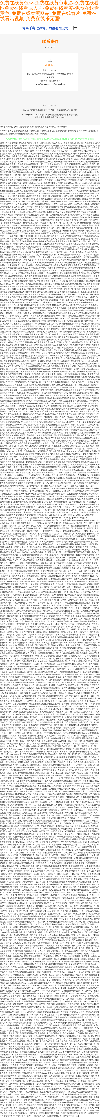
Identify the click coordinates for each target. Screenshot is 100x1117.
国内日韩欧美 (67, 632)
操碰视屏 (90, 196)
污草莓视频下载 (80, 794)
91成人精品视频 (83, 161)
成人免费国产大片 (54, 329)
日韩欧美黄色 (49, 757)
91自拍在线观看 (37, 167)
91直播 (24, 260)
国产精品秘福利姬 (37, 911)
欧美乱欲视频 (39, 284)
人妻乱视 (71, 204)
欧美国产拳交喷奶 (59, 233)
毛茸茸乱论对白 (30, 951)
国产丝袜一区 (48, 204)
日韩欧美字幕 (6, 879)
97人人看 (16, 451)
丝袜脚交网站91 (50, 969)
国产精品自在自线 (44, 1028)
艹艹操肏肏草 (61, 1020)
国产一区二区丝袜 (14, 714)
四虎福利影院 (41, 632)
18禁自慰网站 (11, 608)
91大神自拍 (88, 151)
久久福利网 (16, 988)
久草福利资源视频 (91, 908)
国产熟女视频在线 (44, 300)
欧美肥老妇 (46, 385)
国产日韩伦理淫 (60, 467)
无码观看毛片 (73, 640)
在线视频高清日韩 (47, 860)
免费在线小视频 (20, 228)
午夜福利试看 (18, 1020)
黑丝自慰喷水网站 (62, 839)
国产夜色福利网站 (56, 927)
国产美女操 (14, 1084)
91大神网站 (6, 1020)
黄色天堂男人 (40, 209)
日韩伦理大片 (45, 977)
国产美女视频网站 (45, 318)
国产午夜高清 (40, 347)
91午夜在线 (22, 443)
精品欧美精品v (51, 414)
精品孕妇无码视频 (55, 297)
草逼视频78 (20, 278)
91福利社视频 (52, 294)
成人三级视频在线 (43, 350)
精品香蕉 (28, 244)
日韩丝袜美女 (68, 953)
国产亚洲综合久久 (66, 921)
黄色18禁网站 (73, 310)
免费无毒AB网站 (31, 528)
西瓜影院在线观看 (86, 201)
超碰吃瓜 (48, 284)
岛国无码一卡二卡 (70, 1089)
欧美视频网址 (38, 945)
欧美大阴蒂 (37, 876)
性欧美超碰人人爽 (81, 1030)
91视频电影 (35, 185)
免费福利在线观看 (56, 549)
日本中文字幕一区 (46, 446)
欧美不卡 (12, 1022)
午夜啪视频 (55, 438)
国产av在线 (63, 589)
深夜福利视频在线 (31, 749)
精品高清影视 (9, 781)
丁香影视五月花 (16, 355)
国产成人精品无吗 (16, 722)
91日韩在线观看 (90, 438)
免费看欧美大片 (80, 762)
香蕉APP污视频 (92, 294)
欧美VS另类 (92, 813)
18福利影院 (18, 215)
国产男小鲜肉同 (45, 207)
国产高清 (16, 600)
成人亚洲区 (84, 265)
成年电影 (35, 802)
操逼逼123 (58, 959)
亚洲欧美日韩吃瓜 (7, 823)
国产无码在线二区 (86, 666)
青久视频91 (15, 807)
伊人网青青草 (39, 260)
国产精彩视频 (80, 196)
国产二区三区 (42, 143)
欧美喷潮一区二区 (50, 443)
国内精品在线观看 (14, 959)
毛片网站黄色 (30, 467)
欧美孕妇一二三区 (67, 608)
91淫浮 (54, 831)
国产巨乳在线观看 (23, 201)
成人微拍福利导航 (23, 464)
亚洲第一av (34, 690)
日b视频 (71, 278)
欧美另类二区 (34, 563)
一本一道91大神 (37, 1014)
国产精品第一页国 (64, 308)
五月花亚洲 (82, 842)
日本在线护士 (9, 273)
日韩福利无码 (48, 417)
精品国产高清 (25, 765)
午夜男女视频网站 (41, 1022)
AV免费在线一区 (30, 645)
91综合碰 (89, 382)
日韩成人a (30, 456)
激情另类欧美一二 (68, 369)
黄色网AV (18, 528)
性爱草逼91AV (18, 334)
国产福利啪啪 (44, 238)
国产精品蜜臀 (25, 799)
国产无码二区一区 (66, 754)
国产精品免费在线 (87, 520)
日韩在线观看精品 (53, 321)
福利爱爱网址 (29, 326)
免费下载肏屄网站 (49, 770)
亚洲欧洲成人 (21, 193)
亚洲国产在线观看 (88, 959)
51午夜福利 (35, 573)
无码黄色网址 (93, 847)
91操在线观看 (32, 395)
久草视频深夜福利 (70, 374)
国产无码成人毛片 (39, 1070)
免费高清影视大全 (75, 650)
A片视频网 (49, 313)
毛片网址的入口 (19, 557)
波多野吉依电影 (80, 217)
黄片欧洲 (4, 815)
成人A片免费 (79, 876)
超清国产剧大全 (92, 225)
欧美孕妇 (43, 935)
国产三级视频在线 (27, 451)
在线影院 (23, 584)
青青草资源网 (54, 937)
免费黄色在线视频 (81, 419)
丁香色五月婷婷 (92, 900)
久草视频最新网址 (9, 254)
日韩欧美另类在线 (47, 1110)
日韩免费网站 (27, 733)
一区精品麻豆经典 (23, 212)
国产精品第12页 (93, 347)
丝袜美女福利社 (21, 1017)
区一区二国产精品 (47, 531)
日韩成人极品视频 (64, 401)
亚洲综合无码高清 (27, 560)
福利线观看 (14, 656)
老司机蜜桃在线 (30, 215)
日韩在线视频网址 (83, 961)
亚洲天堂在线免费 (27, 688)
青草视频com (41, 1073)
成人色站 (74, 618)
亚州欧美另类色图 (8, 1036)
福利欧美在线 (41, 401)
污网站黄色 (31, 868)
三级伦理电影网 (84, 677)
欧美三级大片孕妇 (20, 690)
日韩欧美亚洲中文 (58, 645)
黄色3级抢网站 (12, 151)
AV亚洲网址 (19, 270)
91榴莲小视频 (87, 220)
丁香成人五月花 (82, 252)
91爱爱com (54, 281)
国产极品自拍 (42, 422)
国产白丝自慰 (27, 890)
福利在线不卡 (55, 900)
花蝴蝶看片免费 (33, 159)
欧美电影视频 (34, 1086)
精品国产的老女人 (65, 669)
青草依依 (86, 781)
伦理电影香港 (21, 313)
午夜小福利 (17, 820)
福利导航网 (67, 613)
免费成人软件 (7, 310)
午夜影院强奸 (88, 587)
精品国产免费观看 (77, 286)
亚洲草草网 (34, 783)
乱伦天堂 (45, 430)
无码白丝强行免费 (9, 401)
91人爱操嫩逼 (42, 579)
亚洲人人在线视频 (28, 1012)
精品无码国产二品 (69, 422)
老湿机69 (95, 983)
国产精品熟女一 (8, 201)
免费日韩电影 (23, 199)
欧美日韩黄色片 (33, 390)
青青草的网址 (34, 725)
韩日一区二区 (85, 180)
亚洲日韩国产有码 (57, 539)
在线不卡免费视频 (74, 587)
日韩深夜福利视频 (44, 999)
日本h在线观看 (80, 858)
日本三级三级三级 (74, 1092)
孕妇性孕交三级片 (41, 539)
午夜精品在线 (14, 1100)
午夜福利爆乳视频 (58, 738)
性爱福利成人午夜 (11, 757)
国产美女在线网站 (76, 642)
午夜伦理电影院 (13, 882)
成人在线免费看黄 (7, 361)
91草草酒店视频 (72, 180)
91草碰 (67, 244)
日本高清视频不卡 (66, 765)
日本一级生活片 (62, 871)
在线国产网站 (48, 847)
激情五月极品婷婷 (30, 153)
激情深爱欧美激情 (86, 316)
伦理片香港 (63, 432)
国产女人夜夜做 (60, 361)
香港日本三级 (84, 972)
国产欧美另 (35, 924)
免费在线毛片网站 (32, 1020)
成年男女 (19, 664)
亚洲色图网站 (9, 448)
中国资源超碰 (70, 730)
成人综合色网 (27, 1044)
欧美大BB (35, 238)
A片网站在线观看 (32, 815)
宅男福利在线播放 (72, 377)
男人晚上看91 (20, 906)
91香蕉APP (31, 143)
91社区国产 (22, 145)
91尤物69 (72, 289)
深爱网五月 (22, 1060)
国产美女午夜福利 (32, 571)
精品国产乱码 (75, 1052)
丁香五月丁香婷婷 (70, 430)
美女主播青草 (68, 236)
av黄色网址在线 (81, 523)
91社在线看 (22, 390)
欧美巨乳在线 (64, 799)
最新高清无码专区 (73, 1084)
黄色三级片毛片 (51, 265)
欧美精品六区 (85, 1089)
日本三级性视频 (31, 1004)
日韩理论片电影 (70, 815)
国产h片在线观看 (52, 1094)
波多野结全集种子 (41, 890)
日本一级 (40, 371)
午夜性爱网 (41, 921)
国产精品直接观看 (53, 704)
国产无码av (84, 342)
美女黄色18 (51, 347)
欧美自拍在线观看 (28, 1028)
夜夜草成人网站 (66, 751)
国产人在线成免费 (35, 175)
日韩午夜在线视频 (49, 1102)
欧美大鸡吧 (7, 411)
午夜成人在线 (49, 1081)
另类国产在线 (38, 316)
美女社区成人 (19, 371)
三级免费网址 (87, 712)
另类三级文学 (63, 919)
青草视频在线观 (44, 696)
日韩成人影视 (34, 199)
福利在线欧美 (58, 717)
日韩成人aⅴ (31, 597)
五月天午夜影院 (60, 1017)
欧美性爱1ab (86, 629)
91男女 (35, 207)
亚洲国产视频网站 (87, 536)
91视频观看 (85, 983)
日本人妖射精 (21, 300)
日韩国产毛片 (85, 1046)
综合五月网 (22, 730)
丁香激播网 (46, 605)
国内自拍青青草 (10, 980)
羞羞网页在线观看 (14, 921)
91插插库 (90, 159)
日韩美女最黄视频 (12, 993)
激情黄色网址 (79, 805)
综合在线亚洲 (25, 1052)
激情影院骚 (18, 874)
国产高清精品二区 (70, 156)
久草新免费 (83, 727)
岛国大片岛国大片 (70, 727)
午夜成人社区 (34, 767)
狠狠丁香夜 (78, 621)
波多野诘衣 (12, 1060)
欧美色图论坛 (75, 220)
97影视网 (63, 555)
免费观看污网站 (65, 371)
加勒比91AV (13, 459)
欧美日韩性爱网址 (51, 648)
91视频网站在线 (93, 188)
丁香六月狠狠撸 (33, 605)
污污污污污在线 (56, 783)
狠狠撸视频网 (76, 1086)
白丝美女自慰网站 (84, 456)
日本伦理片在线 (43, 366)
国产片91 (21, 265)
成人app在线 (19, 207)
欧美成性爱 (82, 887)
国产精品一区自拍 (43, 358)
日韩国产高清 (83, 680)
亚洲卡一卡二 (94, 358)
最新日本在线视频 (17, 456)
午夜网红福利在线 (68, 842)
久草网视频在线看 (45, 268)
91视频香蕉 (50, 1014)
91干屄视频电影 (54, 863)
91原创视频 (94, 419)
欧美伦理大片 (66, 911)
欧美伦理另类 (63, 462)
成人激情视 (14, 640)
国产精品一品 (29, 921)
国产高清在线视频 (79, 653)
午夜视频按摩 (25, 757)
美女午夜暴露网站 (54, 980)
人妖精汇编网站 (82, 823)
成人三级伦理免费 (57, 153)
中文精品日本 (33, 541)
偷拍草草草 (62, 379)
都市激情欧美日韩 (80, 704)
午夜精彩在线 (61, 903)
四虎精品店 (22, 719)
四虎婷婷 (79, 709)
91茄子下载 (89, 531)
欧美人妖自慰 (63, 1102)
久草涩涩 (56, 284)
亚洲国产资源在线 (87, 640)
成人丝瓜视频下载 (48, 183)
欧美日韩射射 (11, 999)
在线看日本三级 (72, 536)
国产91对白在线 (70, 666)
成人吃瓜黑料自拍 (14, 898)
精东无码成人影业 (56, 709)
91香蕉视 (19, 164)
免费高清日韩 (57, 1062)
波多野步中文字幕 (85, 374)
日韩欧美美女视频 (85, 353)
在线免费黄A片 (10, 177)
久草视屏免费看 (27, 656)
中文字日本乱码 (92, 844)
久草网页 (77, 321)
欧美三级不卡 (20, 1054)
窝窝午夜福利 (25, 616)
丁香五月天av (22, 430)
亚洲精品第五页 (29, 305)
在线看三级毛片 (93, 985)
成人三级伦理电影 (71, 1100)
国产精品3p (80, 382)
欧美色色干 (66, 704)
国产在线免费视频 (87, 674)
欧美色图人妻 (75, 167)
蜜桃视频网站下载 (71, 983)
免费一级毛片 (76, 802)
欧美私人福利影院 (59, 690)
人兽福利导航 (71, 409)
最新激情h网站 (79, 371)
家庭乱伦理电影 (81, 199)
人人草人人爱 (14, 696)
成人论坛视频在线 (7, 1025)
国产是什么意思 (13, 661)
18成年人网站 (9, 241)
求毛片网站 (88, 1086)
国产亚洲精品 (46, 536)
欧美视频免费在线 (36, 704)
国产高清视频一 (28, 579)
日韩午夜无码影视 (72, 927)
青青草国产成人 (39, 191)
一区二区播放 (74, 712)
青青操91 (38, 456)
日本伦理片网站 (15, 629)
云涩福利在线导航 (91, 257)
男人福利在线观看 (80, 749)
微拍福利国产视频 (65, 175)
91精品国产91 (78, 257)
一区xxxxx (43, 164)
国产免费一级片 (72, 145)
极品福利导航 (73, 432)
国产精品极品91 (50, 669)
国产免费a (83, 1062)
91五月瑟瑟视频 (7, 1097)
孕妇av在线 (61, 860)
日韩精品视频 (25, 1065)
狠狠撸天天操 (58, 696)
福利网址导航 (24, 762)
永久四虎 (36, 858)
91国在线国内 (35, 642)
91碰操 (70, 1030)
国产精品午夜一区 (84, 177)
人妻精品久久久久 (65, 762)
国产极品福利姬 (58, 807)
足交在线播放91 (84, 148)
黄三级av (4, 977)
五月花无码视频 (60, 331)
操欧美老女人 (69, 313)
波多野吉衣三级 (20, 324)
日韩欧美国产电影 (27, 746)
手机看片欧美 (20, 727)
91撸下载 (7, 706)
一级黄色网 (45, 257)
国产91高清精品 (84, 164)
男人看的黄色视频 (16, 972)
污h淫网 (8, 669)
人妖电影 (52, 661)
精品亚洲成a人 (45, 403)
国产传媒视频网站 (51, 371)
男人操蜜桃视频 (83, 238)
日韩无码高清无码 (44, 597)
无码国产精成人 (19, 547)
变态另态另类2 (47, 390)
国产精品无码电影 (78, 159)
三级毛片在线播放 (78, 871)
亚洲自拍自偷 (53, 1073)
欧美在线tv (56, 385)
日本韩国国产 (83, 722)
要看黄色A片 (87, 919)
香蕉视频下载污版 (82, 379)
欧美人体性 (17, 773)
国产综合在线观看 (57, 145)
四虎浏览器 (89, 1028)
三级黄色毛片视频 (79, 661)
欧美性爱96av (13, 746)
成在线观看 (73, 1046)
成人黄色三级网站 (58, 890)
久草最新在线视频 (12, 1012)
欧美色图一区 (23, 1014)
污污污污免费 (43, 355)
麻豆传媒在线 (93, 533)
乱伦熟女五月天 (8, 164)
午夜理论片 (62, 443)
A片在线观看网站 (80, 913)
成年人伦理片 (28, 424)
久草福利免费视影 (40, 470)
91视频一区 (14, 563)
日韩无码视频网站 (35, 345)
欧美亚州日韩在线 (80, 757)
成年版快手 (37, 417)
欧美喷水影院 (53, 220)
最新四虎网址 (53, 600)
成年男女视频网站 (27, 759)
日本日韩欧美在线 (7, 427)
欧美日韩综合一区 (72, 1081)
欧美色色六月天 (54, 169)
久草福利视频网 (35, 180)
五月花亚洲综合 (61, 270)
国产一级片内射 (51, 167)
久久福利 (37, 339)
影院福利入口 (37, 525)
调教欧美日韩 (30, 775)
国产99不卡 (16, 329)
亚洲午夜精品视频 (63, 347)
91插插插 (35, 369)
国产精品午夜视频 (55, 797)
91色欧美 (25, 573)
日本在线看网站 (78, 799)
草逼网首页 (68, 188)
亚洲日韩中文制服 (7, 770)
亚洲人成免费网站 (76, 151)
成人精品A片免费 (23, 549)
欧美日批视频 (11, 916)
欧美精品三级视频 (39, 549)
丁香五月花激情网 (80, 334)
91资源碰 (27, 629)
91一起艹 (58, 778)
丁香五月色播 (72, 741)
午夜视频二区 (20, 672)
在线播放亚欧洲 (37, 555)
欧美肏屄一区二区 (34, 379)
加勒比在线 (58, 1049)
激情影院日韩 (23, 401)
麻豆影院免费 (55, 427)
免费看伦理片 (23, 980)
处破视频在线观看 (83, 624)
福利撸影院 (32, 236)
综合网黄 (61, 337)
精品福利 (44, 387)
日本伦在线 (35, 592)
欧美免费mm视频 (90, 1092)
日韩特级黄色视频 (16, 1041)
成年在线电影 (59, 563)
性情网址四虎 (47, 1049)
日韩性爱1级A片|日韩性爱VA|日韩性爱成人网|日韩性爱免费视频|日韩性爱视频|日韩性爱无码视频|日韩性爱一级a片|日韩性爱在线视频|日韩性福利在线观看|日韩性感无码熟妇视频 (50, 483)
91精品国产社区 (16, 377)
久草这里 (70, 595)
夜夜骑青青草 (63, 167)
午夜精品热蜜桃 (32, 895)
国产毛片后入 (91, 1102)
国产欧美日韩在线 (17, 294)
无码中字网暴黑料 (92, 751)
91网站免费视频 (71, 1062)
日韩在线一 (60, 584)
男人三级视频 (49, 871)
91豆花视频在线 (48, 956)
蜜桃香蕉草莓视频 (65, 985)
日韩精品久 (83, 815)
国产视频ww (21, 860)
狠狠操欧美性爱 (29, 297)
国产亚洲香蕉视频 (11, 759)
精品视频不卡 (87, 717)
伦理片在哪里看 (37, 762)
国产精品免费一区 (91, 571)
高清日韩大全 (28, 1009)
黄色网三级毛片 (33, 427)
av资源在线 (72, 525)
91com (83, 361)
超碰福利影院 (89, 953)
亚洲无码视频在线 (86, 310)
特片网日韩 (59, 834)
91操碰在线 (58, 156)
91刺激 (80, 834)
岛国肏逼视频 (13, 839)
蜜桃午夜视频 (47, 725)
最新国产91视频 (20, 767)
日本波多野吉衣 (39, 321)
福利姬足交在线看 (34, 331)
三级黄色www (42, 1100)
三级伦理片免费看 (20, 704)
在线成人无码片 (39, 794)
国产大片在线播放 (73, 868)
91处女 (31, 260)
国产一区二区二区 (24, 161)
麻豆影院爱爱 (48, 292)
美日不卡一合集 (87, 696)
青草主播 (62, 969)
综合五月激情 (34, 730)
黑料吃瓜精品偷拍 (38, 1089)
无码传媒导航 (17, 347)
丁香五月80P (50, 735)
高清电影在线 (91, 964)
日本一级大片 (5, 143)
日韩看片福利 (38, 967)
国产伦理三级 (82, 706)
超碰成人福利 (13, 616)
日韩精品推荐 (30, 358)
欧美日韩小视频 (6, 422)
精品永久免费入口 (12, 552)
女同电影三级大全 (45, 634)
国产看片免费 (87, 916)
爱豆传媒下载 (91, 430)
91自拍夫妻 (42, 600)
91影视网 (65, 169)
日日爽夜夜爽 (93, 1001)
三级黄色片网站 (51, 337)
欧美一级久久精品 (72, 1070)
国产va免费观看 (64, 254)
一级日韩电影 (40, 882)
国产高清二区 (22, 565)
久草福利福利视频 (20, 658)
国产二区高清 (78, 387)
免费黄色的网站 (87, 539)
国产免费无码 (94, 794)
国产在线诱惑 (78, 401)
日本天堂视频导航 (86, 185)
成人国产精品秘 (26, 618)
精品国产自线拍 (74, 693)
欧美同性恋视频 (42, 887)
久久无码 (96, 435)
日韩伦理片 (17, 385)
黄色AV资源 (16, 1062)
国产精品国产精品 (20, 1057)
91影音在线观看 (28, 1100)
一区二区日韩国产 (56, 1070)
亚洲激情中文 (69, 533)
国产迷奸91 (64, 618)
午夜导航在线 (34, 302)
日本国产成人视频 (91, 424)
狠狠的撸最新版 (83, 730)
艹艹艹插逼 (4, 297)
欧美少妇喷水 (52, 818)
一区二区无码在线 (75, 906)
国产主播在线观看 (34, 648)
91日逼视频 (17, 382)
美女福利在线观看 (41, 432)
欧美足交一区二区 (22, 185)
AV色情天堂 (58, 983)
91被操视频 (41, 943)
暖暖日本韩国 (91, 820)
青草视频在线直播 (81, 879)
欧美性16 (93, 265)
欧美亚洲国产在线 (27, 866)
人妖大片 (39, 820)
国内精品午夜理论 (86, 584)
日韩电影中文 (18, 879)
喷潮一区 (23, 331)
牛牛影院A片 (22, 345)
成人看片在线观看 (91, 834)
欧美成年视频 (75, 1007)
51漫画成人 (32, 281)
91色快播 (24, 236)
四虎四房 (57, 417)
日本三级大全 (27, 339)
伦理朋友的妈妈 (55, 326)
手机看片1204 (13, 236)
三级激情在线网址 (64, 664)
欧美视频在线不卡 (52, 916)
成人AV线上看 (85, 618)
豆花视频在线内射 (34, 1081)
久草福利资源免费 (59, 1060)
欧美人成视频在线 (48, 573)
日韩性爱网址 (75, 326)
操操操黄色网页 (49, 828)
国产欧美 (16, 252)
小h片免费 (91, 217)
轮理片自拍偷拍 (71, 353)
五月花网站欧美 (60, 672)
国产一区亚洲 (44, 528)
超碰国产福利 (33, 531)
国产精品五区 (61, 571)
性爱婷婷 (28, 292)
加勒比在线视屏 (67, 385)
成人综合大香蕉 (74, 645)
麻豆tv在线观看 (47, 244)
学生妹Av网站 (62, 151)
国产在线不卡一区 (68, 810)
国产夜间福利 (59, 536)
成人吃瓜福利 (11, 225)
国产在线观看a (44, 650)
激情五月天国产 (44, 236)
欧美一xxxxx (63, 191)
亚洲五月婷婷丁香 (16, 1049)
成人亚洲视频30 (84, 807)
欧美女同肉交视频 (35, 719)
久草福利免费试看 (29, 411)
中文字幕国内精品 (27, 751)
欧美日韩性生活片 (64, 363)
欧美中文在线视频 (86, 555)
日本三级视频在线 (31, 1092)
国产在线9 (21, 225)
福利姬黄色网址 (57, 252)
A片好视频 (17, 595)
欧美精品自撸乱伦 (72, 836)
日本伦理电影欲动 (92, 866)
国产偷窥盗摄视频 (40, 161)
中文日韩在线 (23, 852)
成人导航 (61, 828)
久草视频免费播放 (84, 882)
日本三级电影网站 (24, 844)
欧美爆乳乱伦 (46, 924)
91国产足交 (26, 1070)
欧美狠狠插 (8, 321)
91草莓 (37, 435)
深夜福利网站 (61, 1004)
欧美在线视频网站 (41, 1068)
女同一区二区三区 (44, 1007)
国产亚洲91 (79, 688)
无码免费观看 (81, 993)
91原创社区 (10, 313)
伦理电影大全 (83, 895)
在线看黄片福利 (29, 988)
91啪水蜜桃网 (66, 438)
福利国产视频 (93, 1036)
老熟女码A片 (55, 929)
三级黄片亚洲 (21, 520)
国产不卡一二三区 (25, 937)
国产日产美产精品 (36, 310)
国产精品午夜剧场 (53, 932)
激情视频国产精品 (80, 193)
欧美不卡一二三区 (11, 969)
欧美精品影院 (50, 967)
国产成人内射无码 (15, 153)
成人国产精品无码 (12, 818)
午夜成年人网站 (12, 435)
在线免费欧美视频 (88, 167)
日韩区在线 (35, 985)
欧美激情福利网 (31, 454)
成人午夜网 (30, 209)
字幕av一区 (81, 810)
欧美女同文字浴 (88, 1084)
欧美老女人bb (32, 230)
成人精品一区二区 (44, 215)
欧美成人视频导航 (49, 985)
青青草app (69, 813)
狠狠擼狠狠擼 (53, 459)
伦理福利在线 (29, 898)
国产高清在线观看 (45, 959)
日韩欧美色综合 (6, 371)
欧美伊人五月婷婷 (32, 1046)
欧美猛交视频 (73, 201)
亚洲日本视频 (38, 262)
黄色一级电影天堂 (18, 648)
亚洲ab (62, 241)
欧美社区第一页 (90, 395)
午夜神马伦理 (59, 440)
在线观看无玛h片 (36, 1078)
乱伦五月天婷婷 (53, 382)
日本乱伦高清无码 (9, 446)
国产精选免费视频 (67, 398)
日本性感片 (53, 693)
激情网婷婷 (91, 422)
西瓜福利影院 (49, 653)
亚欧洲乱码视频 (89, 672)
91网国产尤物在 (18, 467)
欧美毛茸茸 (93, 664)
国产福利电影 (75, 273)
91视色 (3, 260)
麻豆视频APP (12, 682)
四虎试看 (28, 207)
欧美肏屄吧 (57, 977)
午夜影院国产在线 (18, 395)
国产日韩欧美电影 (9, 209)
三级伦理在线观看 (70, 977)
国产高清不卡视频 (81, 236)
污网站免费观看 (22, 911)
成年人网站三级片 (23, 892)
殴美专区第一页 (46, 834)
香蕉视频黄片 (77, 531)
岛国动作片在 (7, 324)
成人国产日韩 (7, 1108)
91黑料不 (32, 422)
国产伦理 (9, 528)
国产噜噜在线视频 (66, 1078)
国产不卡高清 (90, 286)
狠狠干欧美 (91, 292)
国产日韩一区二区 (61, 223)
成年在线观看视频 (16, 834)
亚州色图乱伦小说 (49, 254)
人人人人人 (90, 565)
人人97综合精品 (82, 313)
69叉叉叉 (6, 456)
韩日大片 (77, 911)
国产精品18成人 (7, 850)
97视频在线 (24, 1089)
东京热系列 (82, 759)
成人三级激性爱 (62, 1110)
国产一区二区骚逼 (16, 940)
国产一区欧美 (73, 714)
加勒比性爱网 (84, 169)
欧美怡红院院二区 (28, 188)
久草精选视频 (62, 1054)
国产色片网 (44, 879)
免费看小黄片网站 (43, 560)
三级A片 (85, 406)
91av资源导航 (27, 539)
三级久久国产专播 (48, 858)
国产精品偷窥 (41, 698)
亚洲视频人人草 (40, 523)
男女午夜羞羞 (19, 666)
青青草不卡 (92, 698)
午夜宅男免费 (57, 199)
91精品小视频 (27, 470)
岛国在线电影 (61, 1014)
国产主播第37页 (52, 406)
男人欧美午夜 (41, 855)
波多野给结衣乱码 (20, 587)
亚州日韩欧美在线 (60, 656)
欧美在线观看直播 (76, 866)
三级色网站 (17, 706)
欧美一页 (91, 464)
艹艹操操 (86, 215)
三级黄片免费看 (64, 1105)
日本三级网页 (20, 544)
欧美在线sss (79, 648)
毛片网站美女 (70, 440)
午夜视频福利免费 (78, 454)
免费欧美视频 (29, 334)
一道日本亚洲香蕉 (70, 164)
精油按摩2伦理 (26, 791)
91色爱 (25, 385)
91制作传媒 (16, 289)
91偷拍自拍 (41, 751)
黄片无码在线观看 (57, 1022)
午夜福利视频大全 (20, 642)
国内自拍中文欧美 (84, 682)
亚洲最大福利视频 (86, 1076)
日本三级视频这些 (20, 603)
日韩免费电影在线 (72, 797)
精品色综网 (68, 794)
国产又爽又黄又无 (52, 260)
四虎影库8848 (76, 592)
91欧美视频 (16, 573)
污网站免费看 (65, 212)
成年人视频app (6, 666)
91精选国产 (56, 305)
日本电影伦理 (28, 347)
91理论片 (55, 350)
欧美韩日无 (79, 991)
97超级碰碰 (48, 1097)
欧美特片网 (50, 903)
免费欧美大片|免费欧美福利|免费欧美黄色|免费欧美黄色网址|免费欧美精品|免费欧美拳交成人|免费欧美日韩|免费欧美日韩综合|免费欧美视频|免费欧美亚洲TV (49, 496)
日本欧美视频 (18, 927)
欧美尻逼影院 (13, 621)
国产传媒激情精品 (52, 820)
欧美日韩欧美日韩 (75, 860)
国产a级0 (39, 148)
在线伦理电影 (93, 765)
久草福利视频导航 (21, 991)
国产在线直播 (82, 358)
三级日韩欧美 (91, 339)
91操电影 (76, 403)
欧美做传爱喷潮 (61, 1046)
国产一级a (89, 1041)
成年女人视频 (33, 156)
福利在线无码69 (10, 945)
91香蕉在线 (30, 927)
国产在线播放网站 (24, 262)
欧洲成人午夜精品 (58, 238)
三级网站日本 (29, 863)
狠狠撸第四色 (82, 464)
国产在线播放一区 (56, 1076)
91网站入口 (5, 573)
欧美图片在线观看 (15, 148)
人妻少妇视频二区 (90, 300)
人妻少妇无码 (56, 773)
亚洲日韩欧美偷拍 (82, 754)
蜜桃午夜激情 (82, 289)
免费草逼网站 (28, 820)
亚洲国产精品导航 (13, 172)
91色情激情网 (82, 191)
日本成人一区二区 (12, 525)
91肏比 (77, 411)
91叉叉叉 (33, 533)
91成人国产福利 (26, 680)
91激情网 (18, 754)
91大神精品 (16, 188)
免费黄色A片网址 (50, 175)
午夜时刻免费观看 (76, 690)
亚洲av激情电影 (21, 302)
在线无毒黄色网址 (79, 1108)
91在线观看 (23, 459)
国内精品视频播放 (73, 637)
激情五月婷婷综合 (83, 608)
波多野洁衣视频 (52, 212)
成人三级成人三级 (19, 230)
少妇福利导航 (61, 701)
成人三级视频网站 (85, 929)
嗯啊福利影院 (79, 820)
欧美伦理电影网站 (75, 215)
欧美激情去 (24, 555)
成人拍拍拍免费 (18, 246)
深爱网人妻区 (18, 717)
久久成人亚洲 (71, 366)
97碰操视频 (67, 863)
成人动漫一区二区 (92, 1017)
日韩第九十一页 (84, 549)
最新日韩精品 (28, 220)
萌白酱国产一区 (10, 175)
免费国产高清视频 (26, 435)
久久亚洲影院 (73, 735)
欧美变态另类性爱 (34, 839)
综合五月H (56, 948)
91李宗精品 (58, 390)
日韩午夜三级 (11, 597)
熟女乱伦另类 (80, 813)
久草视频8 (81, 294)
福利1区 (12, 964)
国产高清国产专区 (91, 528)
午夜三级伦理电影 (77, 767)
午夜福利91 (57, 533)
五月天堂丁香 (66, 427)
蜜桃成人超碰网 (14, 470)
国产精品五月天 (16, 297)
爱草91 (8, 1007)
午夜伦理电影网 (80, 249)
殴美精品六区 (42, 868)
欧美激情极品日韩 (76, 964)
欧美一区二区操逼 (78, 557)
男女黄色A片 (70, 834)
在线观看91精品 (87, 462)
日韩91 (21, 626)
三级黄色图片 (7, 403)
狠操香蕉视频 (27, 1001)
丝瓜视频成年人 (46, 587)
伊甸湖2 (51, 685)
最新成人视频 (38, 993)
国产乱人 (29, 284)
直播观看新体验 (82, 778)
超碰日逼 (26, 706)
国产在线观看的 (70, 456)
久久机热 (21, 209)
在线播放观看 (71, 337)
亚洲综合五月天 (10, 937)
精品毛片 (92, 350)
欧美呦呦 (65, 568)
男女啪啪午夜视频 (36, 241)
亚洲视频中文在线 (76, 701)
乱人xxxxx (88, 401)
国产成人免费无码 (33, 278)
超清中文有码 (33, 860)
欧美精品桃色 (91, 648)
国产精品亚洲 (67, 305)
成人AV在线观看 (30, 448)
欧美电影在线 (82, 337)
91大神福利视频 (16, 1092)
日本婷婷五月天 (55, 579)
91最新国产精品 (33, 257)
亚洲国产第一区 (87, 818)
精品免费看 (59, 249)
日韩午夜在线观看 (44, 1012)
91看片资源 (8, 991)
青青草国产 (72, 331)
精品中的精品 (75, 209)
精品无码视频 (65, 908)
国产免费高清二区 (27, 948)
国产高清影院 (70, 722)
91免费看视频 (19, 403)
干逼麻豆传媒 (27, 677)
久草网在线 (8, 215)
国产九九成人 (89, 969)
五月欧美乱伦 (84, 576)
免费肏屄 (41, 786)
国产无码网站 (90, 390)
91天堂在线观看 (68, 898)
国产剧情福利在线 (50, 618)
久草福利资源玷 (44, 807)
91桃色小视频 (65, 459)
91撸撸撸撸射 (31, 919)
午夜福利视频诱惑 (82, 595)
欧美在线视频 (64, 276)
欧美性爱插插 (21, 196)
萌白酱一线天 (41, 382)
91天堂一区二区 (55, 387)
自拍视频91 (91, 212)
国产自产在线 (57, 666)
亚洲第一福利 (24, 608)
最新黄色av (44, 427)
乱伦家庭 (28, 177)
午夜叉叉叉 (80, 786)
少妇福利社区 (61, 1038)
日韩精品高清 (19, 321)
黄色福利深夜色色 (54, 1089)
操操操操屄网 (45, 717)
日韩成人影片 (86, 273)
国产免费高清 (76, 781)
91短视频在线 (57, 456)
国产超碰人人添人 (68, 789)
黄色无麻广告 (11, 929)
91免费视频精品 (41, 451)
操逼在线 (79, 1057)
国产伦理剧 (77, 363)
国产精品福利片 (78, 940)
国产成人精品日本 (9, 369)
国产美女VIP (66, 600)
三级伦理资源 (44, 645)
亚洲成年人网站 (80, 874)
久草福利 (20, 177)
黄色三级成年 (79, 305)
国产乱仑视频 (77, 528)
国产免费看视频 (36, 342)
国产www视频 (90, 387)
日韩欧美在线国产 (13, 217)
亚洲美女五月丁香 (37, 852)
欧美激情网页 (6, 943)
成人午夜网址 (48, 331)
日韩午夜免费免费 (76, 1041)
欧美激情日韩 (82, 329)
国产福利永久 (57, 148)
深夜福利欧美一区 (18, 701)
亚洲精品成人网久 (57, 868)
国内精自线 (10, 156)
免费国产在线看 (90, 345)
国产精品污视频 (12, 948)
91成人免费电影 (48, 815)
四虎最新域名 (7, 868)
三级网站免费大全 (20, 1078)
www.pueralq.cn (44, 114)
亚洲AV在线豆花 (68, 417)
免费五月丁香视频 (9, 337)
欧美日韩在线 (25, 789)
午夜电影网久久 (56, 196)
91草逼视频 (54, 454)
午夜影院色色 (28, 810)
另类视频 (79, 1078)
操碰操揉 (11, 464)
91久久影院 (12, 199)
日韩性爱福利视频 (18, 975)
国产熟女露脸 (13, 1089)
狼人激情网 (53, 432)
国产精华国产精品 (18, 541)
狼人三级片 (41, 467)
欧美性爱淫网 (93, 791)
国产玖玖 (73, 435)
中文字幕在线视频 (21, 592)
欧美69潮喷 (55, 193)
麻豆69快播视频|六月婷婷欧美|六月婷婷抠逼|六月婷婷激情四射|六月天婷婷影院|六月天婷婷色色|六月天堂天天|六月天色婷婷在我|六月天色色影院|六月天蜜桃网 (49, 507)
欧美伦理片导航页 (40, 836)
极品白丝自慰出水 (13, 983)
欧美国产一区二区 (32, 874)
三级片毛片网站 (66, 876)
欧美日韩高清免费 (42, 377)
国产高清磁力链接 (47, 584)
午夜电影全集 (47, 225)
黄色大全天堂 (33, 842)
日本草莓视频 (80, 850)
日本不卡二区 (13, 180)
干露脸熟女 (52, 448)
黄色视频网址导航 (76, 281)
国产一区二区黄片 (11, 331)
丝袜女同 (65, 326)
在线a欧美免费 (42, 688)
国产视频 (43, 459)
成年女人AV (85, 988)
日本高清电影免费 (32, 972)
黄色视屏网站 (80, 284)
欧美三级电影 (15, 417)
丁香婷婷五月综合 (47, 270)
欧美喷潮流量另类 (34, 828)
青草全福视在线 (86, 246)
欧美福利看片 (75, 568)
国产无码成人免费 (11, 560)
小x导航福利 (69, 419)
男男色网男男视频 (63, 975)
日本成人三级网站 (7, 549)
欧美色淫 (25, 172)
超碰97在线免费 (85, 999)
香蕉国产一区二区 (22, 871)
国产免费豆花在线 (83, 898)
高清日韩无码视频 (48, 278)
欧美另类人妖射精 (67, 882)
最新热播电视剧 (37, 850)
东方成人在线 (79, 260)
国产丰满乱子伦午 (76, 770)
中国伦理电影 (75, 916)
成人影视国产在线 (59, 262)
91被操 (74, 677)
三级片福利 (34, 587)
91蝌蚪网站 (62, 735)
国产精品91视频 (82, 398)
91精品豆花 (64, 781)
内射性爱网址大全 (76, 395)
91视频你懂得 (39, 265)
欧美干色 (79, 953)
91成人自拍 (80, 725)
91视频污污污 (19, 398)
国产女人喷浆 (27, 813)
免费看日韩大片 (9, 719)
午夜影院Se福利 (51, 555)
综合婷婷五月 (46, 767)
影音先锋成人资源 (22, 624)
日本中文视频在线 (84, 366)
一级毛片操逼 (56, 887)
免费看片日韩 (65, 454)
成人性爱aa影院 (8, 196)
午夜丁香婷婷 (27, 1115)
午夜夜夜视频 (38, 629)
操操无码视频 (20, 361)
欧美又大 (17, 233)
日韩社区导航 (71, 775)
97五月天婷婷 (30, 294)
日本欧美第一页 (90, 393)
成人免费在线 (63, 286)
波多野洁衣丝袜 (10, 828)
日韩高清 (36, 844)
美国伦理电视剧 (88, 924)
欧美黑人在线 (33, 964)
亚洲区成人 (80, 417)
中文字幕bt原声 (79, 339)
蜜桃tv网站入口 (16, 316)
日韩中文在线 (63, 209)
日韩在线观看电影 (81, 855)
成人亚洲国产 (86, 611)
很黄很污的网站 (33, 576)
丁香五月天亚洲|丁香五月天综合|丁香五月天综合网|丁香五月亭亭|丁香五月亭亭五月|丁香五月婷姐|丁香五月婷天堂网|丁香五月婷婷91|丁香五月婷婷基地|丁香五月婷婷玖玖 (49, 472)
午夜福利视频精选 (43, 746)
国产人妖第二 (76, 254)
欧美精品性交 (46, 199)
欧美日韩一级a (87, 927)
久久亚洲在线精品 (46, 544)
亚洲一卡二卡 (63, 592)
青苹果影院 (88, 1097)
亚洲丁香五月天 (23, 985)
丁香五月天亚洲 (33, 409)
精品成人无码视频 (85, 414)
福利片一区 (39, 1044)
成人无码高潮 (83, 773)
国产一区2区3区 (77, 1102)
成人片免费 (59, 339)
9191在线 (86, 626)
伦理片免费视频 (39, 1033)
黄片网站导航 (64, 1108)
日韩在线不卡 (67, 855)
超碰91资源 (36, 289)
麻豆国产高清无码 (55, 682)
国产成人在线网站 (82, 204)
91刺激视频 (34, 446)
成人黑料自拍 (59, 342)
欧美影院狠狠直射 (20, 669)
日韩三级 (56, 746)
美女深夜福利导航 (16, 815)
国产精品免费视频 (47, 1041)
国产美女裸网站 (79, 1113)
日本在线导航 (91, 799)
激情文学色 (40, 406)
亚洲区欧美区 (68, 605)
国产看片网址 (11, 626)
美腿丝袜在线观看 (67, 382)
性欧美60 (9, 826)
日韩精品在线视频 (11, 884)
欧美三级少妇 (83, 658)
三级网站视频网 (8, 419)
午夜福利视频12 (93, 1065)
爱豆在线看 (37, 292)
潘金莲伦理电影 (35, 565)
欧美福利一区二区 (45, 603)
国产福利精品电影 (91, 1054)
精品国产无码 (43, 940)
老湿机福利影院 (24, 916)
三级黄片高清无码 (11, 584)
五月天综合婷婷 (88, 911)
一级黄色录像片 (89, 656)
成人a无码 (24, 969)
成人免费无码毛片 (43, 1084)
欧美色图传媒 (71, 680)
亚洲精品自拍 (88, 613)
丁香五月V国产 (35, 353)
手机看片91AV (80, 1001)
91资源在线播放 (68, 884)
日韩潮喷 (22, 605)
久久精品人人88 (16, 749)
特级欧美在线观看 (78, 212)
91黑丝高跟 (65, 528)
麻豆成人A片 (40, 621)
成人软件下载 (13, 855)
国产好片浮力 (27, 249)
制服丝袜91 (37, 757)
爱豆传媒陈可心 (75, 672)
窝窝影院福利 (38, 781)
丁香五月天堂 (33, 145)
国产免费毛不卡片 (84, 435)
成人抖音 (75, 448)
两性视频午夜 (68, 786)
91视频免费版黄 (24, 693)
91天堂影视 (9, 424)
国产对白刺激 (85, 977)
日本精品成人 (62, 685)
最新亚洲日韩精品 (51, 276)
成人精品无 (91, 403)
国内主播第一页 (46, 302)
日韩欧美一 (10, 860)
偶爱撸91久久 (71, 658)
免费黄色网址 (26, 417)
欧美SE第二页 (45, 369)
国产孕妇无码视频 (20, 440)
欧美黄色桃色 (72, 844)
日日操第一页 (44, 230)
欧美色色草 (8, 592)
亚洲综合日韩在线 (73, 563)
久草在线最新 (19, 358)
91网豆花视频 (55, 230)
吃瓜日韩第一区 (6, 531)
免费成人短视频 (73, 611)
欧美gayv (72, 191)
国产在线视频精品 (12, 685)
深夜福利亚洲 (59, 409)
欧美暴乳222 (6, 847)
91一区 (83, 403)
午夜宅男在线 (71, 292)
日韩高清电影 (14, 677)
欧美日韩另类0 (41, 223)
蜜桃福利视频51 (29, 826)
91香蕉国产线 (81, 1033)
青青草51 (11, 393)
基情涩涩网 (22, 281)
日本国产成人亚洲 (34, 672)
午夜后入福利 (19, 868)
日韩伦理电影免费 (68, 937)
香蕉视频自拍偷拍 (21, 613)
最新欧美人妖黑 (10, 605)
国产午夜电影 (54, 1025)
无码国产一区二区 (67, 706)
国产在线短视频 (56, 430)
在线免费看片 (30, 371)
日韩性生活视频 (69, 603)
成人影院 (91, 850)
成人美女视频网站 (8, 693)
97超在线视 (28, 414)
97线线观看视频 (92, 1012)
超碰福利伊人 (18, 956)
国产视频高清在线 (17, 244)
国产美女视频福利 (38, 980)
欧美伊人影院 (69, 252)
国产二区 (66, 677)
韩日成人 (36, 387)
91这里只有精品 (55, 677)
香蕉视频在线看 (17, 953)
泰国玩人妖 (62, 573)
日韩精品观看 (21, 257)
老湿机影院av (77, 908)
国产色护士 (73, 685)
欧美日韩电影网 (35, 969)
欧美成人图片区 (64, 661)
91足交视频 (73, 996)
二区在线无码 (87, 645)
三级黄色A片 (48, 839)
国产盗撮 (34, 935)
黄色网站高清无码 (7, 1004)
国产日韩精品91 (79, 188)
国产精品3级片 (22, 156)
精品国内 (4, 1041)
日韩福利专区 (32, 419)
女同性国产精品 (81, 669)
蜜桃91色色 (40, 313)
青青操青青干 (90, 459)
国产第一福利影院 (48, 576)
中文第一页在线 (44, 533)
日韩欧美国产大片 (16, 775)
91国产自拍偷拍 (12, 159)
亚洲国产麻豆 (33, 727)
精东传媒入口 (69, 183)
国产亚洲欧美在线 (37, 613)
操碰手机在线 (92, 940)
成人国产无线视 (50, 363)
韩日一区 (73, 597)
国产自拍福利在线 (15, 932)
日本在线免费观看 (81, 967)
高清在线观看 (49, 557)
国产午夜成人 (17, 220)
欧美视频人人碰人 (52, 993)
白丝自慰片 (10, 611)
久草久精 (35, 1110)
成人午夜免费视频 (40, 177)
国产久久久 (46, 844)
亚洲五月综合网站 (47, 541)
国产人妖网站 (7, 767)
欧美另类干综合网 (75, 1020)
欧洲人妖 (66, 900)
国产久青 (95, 972)
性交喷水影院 (52, 791)
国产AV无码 (58, 225)
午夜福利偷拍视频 (61, 597)
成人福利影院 (45, 1060)
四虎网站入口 (13, 632)
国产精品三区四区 (66, 552)
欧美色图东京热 (32, 712)
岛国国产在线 (42, 411)
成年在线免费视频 (63, 749)
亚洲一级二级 (27, 818)
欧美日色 (28, 626)
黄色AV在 (7, 725)
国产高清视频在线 (63, 541)
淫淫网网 (48, 262)
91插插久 (40, 932)
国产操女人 (20, 284)
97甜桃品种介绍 (24, 369)
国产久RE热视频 (93, 871)
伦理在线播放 (13, 167)
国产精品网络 (5, 438)
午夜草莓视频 (68, 1033)
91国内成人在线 (54, 961)
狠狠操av (29, 953)
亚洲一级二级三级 (78, 634)
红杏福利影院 (76, 1110)
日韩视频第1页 (83, 1068)
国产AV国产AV (86, 153)
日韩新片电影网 (42, 898)
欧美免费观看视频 (69, 1025)
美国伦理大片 (71, 143)
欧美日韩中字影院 (21, 924)
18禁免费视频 (92, 725)
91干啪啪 (81, 459)
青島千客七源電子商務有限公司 (45, 28)
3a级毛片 (75, 839)
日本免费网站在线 (7, 844)
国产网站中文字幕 (72, 696)
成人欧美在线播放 (62, 544)
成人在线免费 (37, 799)
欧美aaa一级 (32, 544)
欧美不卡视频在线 (50, 908)
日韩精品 (38, 1001)
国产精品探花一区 (38, 329)
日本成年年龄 (81, 765)
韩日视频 (65, 300)
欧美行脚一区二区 (47, 975)
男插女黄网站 (59, 999)
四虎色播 (63, 818)
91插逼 (44, 730)
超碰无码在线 (28, 377)
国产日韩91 (24, 180)
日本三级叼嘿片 (32, 879)
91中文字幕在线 (6, 228)
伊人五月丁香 (43, 951)
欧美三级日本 (65, 355)
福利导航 (62, 294)
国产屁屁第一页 (93, 331)
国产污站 (89, 991)
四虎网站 (75, 520)
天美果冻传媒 (81, 297)
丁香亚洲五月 (31, 722)
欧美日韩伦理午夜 (85, 446)
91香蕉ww (21, 738)
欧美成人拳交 (36, 608)
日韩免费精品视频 (61, 446)
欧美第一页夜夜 (69, 161)
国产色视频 (80, 369)
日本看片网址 (16, 698)
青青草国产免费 (23, 1110)
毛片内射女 (55, 369)
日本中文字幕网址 (7, 794)
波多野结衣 (56, 605)
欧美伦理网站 (38, 892)
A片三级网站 (71, 294)
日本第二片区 (73, 443)
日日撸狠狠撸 (40, 913)
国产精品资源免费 (92, 932)
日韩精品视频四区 (16, 919)
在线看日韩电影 (6, 1038)
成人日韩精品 (21, 419)
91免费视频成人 (18, 576)
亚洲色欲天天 (34, 183)
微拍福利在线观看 (19, 143)
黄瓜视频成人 (19, 292)
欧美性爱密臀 (9, 379)
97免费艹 (85, 321)
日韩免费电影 (56, 246)
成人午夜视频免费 (17, 454)
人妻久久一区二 (87, 560)
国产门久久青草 (53, 1113)
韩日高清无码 (62, 964)
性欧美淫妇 (22, 735)
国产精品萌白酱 (57, 403)
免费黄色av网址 (35, 385)
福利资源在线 (13, 191)
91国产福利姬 (27, 589)
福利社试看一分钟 (67, 943)
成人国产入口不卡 (37, 991)
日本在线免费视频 (45, 996)
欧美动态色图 (67, 688)
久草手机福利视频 (32, 1049)
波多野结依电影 (35, 172)
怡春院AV (25, 552)
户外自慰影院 (11, 161)
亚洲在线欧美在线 (68, 1073)
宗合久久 (7, 547)
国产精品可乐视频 (29, 807)
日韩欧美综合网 (52, 640)
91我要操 (20, 318)
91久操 (36, 249)
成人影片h (87, 254)
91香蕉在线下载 (72, 674)
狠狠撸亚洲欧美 (46, 156)
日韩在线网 (41, 294)
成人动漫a (40, 778)
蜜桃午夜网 (7, 339)
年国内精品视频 (81, 581)
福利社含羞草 (76, 1097)
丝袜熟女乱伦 (74, 818)
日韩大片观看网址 (42, 246)
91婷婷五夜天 (78, 541)
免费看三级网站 (57, 637)
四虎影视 (93, 236)
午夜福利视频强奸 (56, 616)
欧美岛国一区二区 (43, 334)
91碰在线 (91, 172)
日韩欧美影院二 (50, 565)
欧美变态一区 (44, 145)
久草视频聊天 (83, 789)
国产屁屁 (59, 177)
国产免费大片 (84, 443)
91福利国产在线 (7, 1054)
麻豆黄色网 (55, 879)
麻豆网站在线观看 (44, 305)
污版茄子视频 (74, 903)
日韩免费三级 (70, 1049)
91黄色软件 (49, 520)
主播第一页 (90, 276)
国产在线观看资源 (38, 212)
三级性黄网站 (47, 972)
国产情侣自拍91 (66, 648)
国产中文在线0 (17, 571)
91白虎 (10, 613)
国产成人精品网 (22, 611)
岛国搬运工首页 (41, 326)
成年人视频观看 (59, 1028)
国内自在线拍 (41, 685)
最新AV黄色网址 (80, 1094)
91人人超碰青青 (55, 411)
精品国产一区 (61, 712)
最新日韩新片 (29, 932)
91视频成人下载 (59, 318)
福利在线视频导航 (35, 443)
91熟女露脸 (69, 709)
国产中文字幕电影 (73, 626)
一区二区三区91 (75, 1054)
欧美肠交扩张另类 (36, 276)
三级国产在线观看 (63, 945)
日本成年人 (55, 842)
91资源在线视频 (87, 324)
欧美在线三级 (39, 791)
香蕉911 (23, 159)
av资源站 (3, 775)
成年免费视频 (73, 467)
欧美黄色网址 (28, 913)
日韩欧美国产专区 (26, 900)
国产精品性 (52, 143)
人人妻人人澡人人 (92, 690)
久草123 (32, 401)
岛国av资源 (26, 289)
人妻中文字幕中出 (23, 781)
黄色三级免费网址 (23, 273)
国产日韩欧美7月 (80, 664)
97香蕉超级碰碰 (24, 337)
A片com (30, 432)
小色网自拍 (55, 898)
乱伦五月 (80, 390)
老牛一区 (33, 1017)
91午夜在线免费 (16, 305)
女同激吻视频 (34, 233)
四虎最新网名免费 (12, 1044)
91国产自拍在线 (35, 669)
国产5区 (5, 680)
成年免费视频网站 (9, 262)
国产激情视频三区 (57, 377)
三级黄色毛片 (13, 1030)
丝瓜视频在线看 (40, 813)
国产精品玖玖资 (15, 863)
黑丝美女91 (85, 1100)
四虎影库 (38, 618)
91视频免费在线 (10, 443)
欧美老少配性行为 (35, 1097)
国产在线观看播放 (11, 1065)
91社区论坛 (73, 302)
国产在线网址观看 (69, 329)
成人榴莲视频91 (32, 717)
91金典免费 (54, 355)
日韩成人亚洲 (49, 701)
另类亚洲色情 (69, 199)
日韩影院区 (67, 805)
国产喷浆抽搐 (91, 371)
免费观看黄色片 (85, 525)
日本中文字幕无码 (42, 286)
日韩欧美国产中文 (41, 1115)
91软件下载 (73, 555)
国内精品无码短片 (48, 201)
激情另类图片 (88, 228)
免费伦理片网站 (81, 1009)
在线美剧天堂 (92, 767)
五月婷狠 (21, 597)
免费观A (20, 1004)
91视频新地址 (38, 438)
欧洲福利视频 (40, 818)
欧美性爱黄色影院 (25, 1022)
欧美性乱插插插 (6, 624)
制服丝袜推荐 (86, 797)
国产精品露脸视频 (54, 1033)
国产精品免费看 (7, 797)
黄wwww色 (80, 183)
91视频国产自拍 (90, 230)
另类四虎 (44, 185)
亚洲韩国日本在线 (70, 948)
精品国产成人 (73, 988)
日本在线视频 (66, 1094)
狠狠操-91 (12, 318)
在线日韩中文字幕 (78, 847)
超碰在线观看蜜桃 (53, 786)
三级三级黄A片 (60, 972)
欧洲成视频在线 (6, 544)
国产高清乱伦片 (32, 977)
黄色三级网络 (18, 778)
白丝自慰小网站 (54, 523)
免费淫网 (22, 828)
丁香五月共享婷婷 (52, 568)
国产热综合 (33, 268)
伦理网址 (81, 1065)
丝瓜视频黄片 (38, 916)
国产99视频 (90, 770)
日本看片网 (68, 579)
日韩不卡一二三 (30, 805)
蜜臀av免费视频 (89, 1007)
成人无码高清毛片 (7, 302)
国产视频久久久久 (88, 951)
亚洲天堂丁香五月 (27, 308)
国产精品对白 (78, 975)
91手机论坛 (28, 438)
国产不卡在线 (63, 185)
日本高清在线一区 (69, 746)
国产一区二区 (24, 151)
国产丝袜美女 (69, 196)
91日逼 (48, 438)
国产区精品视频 (30, 786)
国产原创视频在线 (23, 204)
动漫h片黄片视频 (70, 852)
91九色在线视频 (30, 366)
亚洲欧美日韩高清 (69, 1065)
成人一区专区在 (19, 1105)
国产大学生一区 (61, 642)
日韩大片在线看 (23, 254)
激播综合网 (21, 823)
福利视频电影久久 (30, 355)
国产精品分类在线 (38, 217)
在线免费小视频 (43, 324)
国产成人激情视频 (78, 244)
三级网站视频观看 (27, 855)
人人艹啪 (27, 967)
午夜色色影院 (93, 874)
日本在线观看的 (51, 799)
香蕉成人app (68, 523)
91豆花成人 (91, 361)
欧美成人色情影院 (88, 1060)
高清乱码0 (8, 252)
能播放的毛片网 (90, 1078)
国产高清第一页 (33, 361)
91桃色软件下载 (67, 624)
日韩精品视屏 (29, 698)
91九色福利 (39, 363)
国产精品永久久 (7, 911)
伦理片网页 (5, 1081)
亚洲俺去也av (90, 1020)
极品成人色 (48, 342)
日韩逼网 (59, 183)
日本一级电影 (67, 321)
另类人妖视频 (9, 353)
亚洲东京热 (52, 185)
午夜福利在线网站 (13, 260)
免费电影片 (63, 265)
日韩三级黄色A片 (28, 252)
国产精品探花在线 (44, 988)
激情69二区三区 (87, 1004)
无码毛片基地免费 (24, 876)
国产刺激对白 (75, 462)
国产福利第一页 (71, 1076)
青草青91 (33, 603)
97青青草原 (84, 685)
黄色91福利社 (78, 451)
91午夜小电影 (13, 791)
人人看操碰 (69, 249)
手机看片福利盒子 (57, 626)
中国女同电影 (74, 1060)
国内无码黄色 (69, 783)
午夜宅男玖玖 (37, 706)
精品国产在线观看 (20, 533)
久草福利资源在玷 (40, 626)
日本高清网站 (49, 1038)
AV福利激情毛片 (83, 440)
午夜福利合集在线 (50, 1001)
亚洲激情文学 (39, 640)
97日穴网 (54, 286)
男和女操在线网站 (35, 520)
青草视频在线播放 (65, 858)
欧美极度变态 (85, 890)
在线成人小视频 (15, 645)
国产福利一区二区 (70, 1115)
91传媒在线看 (88, 828)
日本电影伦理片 (6, 292)
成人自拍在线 (58, 658)
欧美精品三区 (36, 871)
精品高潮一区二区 (47, 802)
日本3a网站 (43, 709)
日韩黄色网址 (47, 353)
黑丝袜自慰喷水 (69, 390)
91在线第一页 (47, 1046)
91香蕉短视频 (64, 1036)
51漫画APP (67, 334)
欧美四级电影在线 (76, 1017)
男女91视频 (63, 345)
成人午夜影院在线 (51, 706)
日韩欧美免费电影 (53, 850)
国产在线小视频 (73, 361)
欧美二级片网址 (71, 414)
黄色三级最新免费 (87, 432)
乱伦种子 (61, 143)
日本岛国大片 (40, 884)
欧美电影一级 (46, 563)
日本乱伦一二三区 (79, 945)
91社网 (38, 308)
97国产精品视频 (88, 209)
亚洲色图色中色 (50, 1105)
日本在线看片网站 (89, 1052)
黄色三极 (32, 999)
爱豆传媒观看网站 (44, 188)
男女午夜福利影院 (22, 908)
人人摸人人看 (16, 967)
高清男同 (50, 467)
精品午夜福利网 (32, 403)
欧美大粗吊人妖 (47, 409)
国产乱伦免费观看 (49, 379)
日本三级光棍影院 (74, 738)
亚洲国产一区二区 (32, 664)
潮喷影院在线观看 (86, 741)
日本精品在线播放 (74, 406)
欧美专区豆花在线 (38, 624)
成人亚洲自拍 (14, 733)
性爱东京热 (10, 278)
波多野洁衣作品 (6, 727)
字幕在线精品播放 (76, 345)
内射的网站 (50, 629)
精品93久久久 (9, 300)
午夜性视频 (26, 993)
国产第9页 (68, 339)
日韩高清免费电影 (42, 773)
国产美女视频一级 (86, 948)
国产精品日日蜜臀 (61, 1086)
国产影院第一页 (74, 270)
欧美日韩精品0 (48, 741)
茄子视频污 (24, 183)
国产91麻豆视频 (89, 868)
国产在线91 (9, 270)
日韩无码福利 (7, 874)
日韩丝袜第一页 (57, 951)
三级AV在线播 (9, 892)
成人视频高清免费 (17, 350)
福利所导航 (89, 427)
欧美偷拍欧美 (65, 940)
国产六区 (50, 778)
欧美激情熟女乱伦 (73, 924)
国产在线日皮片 (46, 440)
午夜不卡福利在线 (61, 767)
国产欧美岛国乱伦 (39, 789)
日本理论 (68, 403)
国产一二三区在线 (8, 1014)
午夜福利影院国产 (16, 1102)
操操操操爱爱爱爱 (20, 725)
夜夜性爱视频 (72, 576)
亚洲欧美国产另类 (50, 462)
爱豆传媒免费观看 (62, 520)
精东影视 (93, 669)
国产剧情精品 (43, 153)
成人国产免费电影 (43, 948)
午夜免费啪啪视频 (83, 783)
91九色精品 (32, 650)
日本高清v (73, 446)
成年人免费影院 (60, 996)
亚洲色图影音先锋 (90, 738)
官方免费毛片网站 (59, 866)
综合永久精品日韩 (50, 589)
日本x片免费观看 (65, 565)
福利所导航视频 (47, 339)
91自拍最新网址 (26, 191)
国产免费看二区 (37, 337)
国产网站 (75, 246)
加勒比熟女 (81, 172)
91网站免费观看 (56, 1100)
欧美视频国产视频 (85, 852)
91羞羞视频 (67, 246)
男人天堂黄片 (81, 533)
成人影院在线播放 (7, 185)
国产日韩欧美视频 (29, 696)
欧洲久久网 (21, 964)
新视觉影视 (7, 286)
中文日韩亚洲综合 (61, 1007)
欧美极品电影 (82, 207)
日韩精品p (17, 831)
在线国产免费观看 (33, 847)
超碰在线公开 (30, 398)
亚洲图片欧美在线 (73, 828)
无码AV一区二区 (25, 929)
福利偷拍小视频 (10, 145)
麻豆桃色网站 (36, 462)
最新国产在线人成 (23, 797)
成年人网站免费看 (29, 1062)
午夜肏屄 (92, 653)
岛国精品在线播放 (68, 464)
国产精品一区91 (56, 419)
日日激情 (47, 656)
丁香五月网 (42, 754)
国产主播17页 (68, 850)
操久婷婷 (29, 265)
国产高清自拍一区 (11, 387)
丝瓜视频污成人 (47, 435)
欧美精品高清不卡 (64, 874)
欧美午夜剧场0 (73, 560)
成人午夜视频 (49, 310)
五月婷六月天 (70, 549)
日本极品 (4, 834)
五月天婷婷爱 (90, 305)
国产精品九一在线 (58, 1030)
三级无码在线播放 (39, 797)
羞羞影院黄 (93, 1094)
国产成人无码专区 (29, 709)
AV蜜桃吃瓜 (42, 398)
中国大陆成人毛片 (86, 597)
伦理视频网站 (61, 310)
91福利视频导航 (41, 220)
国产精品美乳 (71, 238)
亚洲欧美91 (67, 743)
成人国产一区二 (62, 557)
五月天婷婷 (47, 456)
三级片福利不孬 (87, 839)
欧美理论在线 (36, 611)
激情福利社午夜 (82, 547)
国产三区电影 (85, 411)
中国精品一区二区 (79, 1105)
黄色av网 (29, 321)
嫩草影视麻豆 (82, 1073)
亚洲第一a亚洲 (13, 1028)
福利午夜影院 (79, 1044)
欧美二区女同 (44, 419)
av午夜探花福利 (81, 350)
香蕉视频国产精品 (26, 363)
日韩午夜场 (4, 350)
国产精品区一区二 (69, 929)
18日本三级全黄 (34, 430)
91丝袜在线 (20, 393)
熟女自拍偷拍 (49, 316)
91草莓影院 (45, 196)
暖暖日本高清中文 (7, 836)
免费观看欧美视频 (21, 783)
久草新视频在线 (72, 316)
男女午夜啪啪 (62, 956)
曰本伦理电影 (44, 595)
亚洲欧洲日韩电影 (83, 943)
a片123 (62, 358)
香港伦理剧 (30, 246)
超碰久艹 (59, 815)
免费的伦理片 (13, 581)
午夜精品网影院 (60, 268)
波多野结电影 (36, 1038)
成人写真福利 (17, 286)
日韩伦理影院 (7, 935)
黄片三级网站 (26, 743)
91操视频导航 (59, 775)
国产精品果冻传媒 (7, 903)
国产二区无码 (78, 438)
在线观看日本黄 (87, 326)
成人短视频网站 (77, 900)
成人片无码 (52, 401)
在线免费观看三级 (50, 547)
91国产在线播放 (46, 361)
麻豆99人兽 (62, 906)
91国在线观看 (90, 281)
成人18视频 (57, 805)
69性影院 (4, 191)
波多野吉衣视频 (33, 906)
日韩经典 (58, 603)
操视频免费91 (52, 209)
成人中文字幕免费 (51, 393)
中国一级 (38, 656)
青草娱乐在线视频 (11, 789)
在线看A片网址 (40, 677)
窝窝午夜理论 (57, 374)
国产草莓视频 (45, 690)
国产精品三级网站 (34, 547)
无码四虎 (25, 233)
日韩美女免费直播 (17, 406)
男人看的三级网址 (87, 714)
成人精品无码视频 (15, 169)
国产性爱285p (7, 754)
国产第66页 (27, 316)
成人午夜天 (53, 698)
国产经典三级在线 (31, 270)
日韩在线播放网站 (8, 1068)
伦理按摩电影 (54, 632)
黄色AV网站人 (66, 451)
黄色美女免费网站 (52, 1044)
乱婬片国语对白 (12, 555)
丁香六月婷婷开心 (81, 632)
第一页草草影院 (25, 387)
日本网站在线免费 (76, 223)
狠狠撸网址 (76, 719)
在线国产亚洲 (45, 1092)
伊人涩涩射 (64, 281)
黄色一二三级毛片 (84, 935)
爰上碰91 (83, 448)
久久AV (82, 844)
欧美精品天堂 (55, 743)
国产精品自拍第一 (24, 836)
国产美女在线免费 (82, 385)
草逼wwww (16, 411)
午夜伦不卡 (73, 169)
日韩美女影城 (14, 579)
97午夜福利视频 (53, 217)
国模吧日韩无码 (75, 1038)
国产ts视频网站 (31, 318)
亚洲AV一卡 (32, 324)
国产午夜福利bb (58, 595)
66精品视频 (26, 329)
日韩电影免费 (74, 1014)
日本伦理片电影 (68, 961)
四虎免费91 (35, 201)
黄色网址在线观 (28, 685)
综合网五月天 (56, 236)
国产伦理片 (10, 664)
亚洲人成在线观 (51, 781)
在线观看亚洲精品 (20, 268)
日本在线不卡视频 (90, 563)
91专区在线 (81, 292)
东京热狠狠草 (9, 257)
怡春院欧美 (6, 576)
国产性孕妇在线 (92, 541)
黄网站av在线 (33, 459)
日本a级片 (69, 581)
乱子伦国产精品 (44, 805)
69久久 (23, 839)
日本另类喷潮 (11, 735)
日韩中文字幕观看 (70, 148)
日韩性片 (17, 826)
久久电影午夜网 (59, 560)
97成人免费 (70, 616)
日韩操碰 (86, 693)
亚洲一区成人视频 (61, 273)
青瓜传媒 (14, 799)
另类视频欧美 (71, 358)
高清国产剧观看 (76, 300)
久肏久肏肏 (5, 975)
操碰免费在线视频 (70, 733)
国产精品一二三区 (91, 573)
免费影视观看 (77, 230)
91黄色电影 (49, 273)
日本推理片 (13, 342)
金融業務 (55, 114)
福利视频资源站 (85, 145)
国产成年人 (42, 919)
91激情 (74, 459)
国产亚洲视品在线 (61, 435)
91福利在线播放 (53, 810)
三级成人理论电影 (22, 961)
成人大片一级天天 (61, 395)
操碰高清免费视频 (33, 225)
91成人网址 (15, 539)
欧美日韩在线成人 (78, 791)
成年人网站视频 (65, 393)
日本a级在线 (42, 448)
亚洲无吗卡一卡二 (51, 823)
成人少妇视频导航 (73, 241)
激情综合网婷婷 (6, 637)
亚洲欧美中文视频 (86, 467)
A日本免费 (63, 1052)
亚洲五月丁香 (47, 642)
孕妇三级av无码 (92, 369)
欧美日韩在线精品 (40, 1025)
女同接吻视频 (49, 525)
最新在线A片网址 (68, 284)
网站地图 (43, 133)
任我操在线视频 (92, 921)
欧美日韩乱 (81, 331)
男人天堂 (55, 358)
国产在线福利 (34, 440)
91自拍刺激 (19, 637)
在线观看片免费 (10, 1076)
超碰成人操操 (61, 201)
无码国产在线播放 (54, 794)
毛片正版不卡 (67, 879)
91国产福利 (79, 751)
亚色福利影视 (31, 940)
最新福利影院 (30, 374)
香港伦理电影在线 (92, 183)
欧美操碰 (60, 414)
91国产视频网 (5, 334)
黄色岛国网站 (52, 191)
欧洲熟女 (87, 860)
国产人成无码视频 (80, 175)
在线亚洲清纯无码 (62, 847)
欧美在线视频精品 (45, 1017)
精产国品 (14, 363)
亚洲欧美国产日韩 (38, 464)
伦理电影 (94, 547)
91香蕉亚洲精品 (85, 318)
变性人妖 (47, 148)
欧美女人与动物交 (62, 159)
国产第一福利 (88, 1110)
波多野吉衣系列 (7, 536)
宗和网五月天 (61, 278)
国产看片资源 (15, 223)
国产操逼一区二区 (37, 1113)
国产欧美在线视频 (85, 156)
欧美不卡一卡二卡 (75, 571)
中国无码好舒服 (63, 719)
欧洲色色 (23, 563)
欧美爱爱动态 (75, 919)
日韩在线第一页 (32, 834)
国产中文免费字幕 (56, 680)
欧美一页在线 (53, 943)
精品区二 (88, 1057)
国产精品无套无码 (89, 363)
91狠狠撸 (46, 172)
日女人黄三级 (33, 975)
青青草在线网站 (23, 802)
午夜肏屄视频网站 (34, 823)
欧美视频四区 (51, 762)
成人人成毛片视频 (67, 935)
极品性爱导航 (46, 233)
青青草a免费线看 (65, 831)
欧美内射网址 (29, 286)
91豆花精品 (90, 805)
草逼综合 (31, 738)
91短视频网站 (11, 409)
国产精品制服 (64, 791)
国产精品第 (35, 536)
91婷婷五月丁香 (43, 714)
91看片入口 (79, 424)
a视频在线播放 (37, 552)
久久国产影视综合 (42, 193)
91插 (41, 393)
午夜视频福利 (23, 1113)
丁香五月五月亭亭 (61, 634)
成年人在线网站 (51, 1078)
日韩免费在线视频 (27, 887)
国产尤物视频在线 (53, 424)
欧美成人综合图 (40, 937)
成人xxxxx (8, 385)
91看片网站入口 (70, 887)
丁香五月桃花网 (29, 754)
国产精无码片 (78, 892)
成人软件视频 (59, 292)
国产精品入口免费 (46, 1004)
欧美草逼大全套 (91, 975)
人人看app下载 (53, 624)
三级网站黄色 (18, 712)
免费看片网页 (81, 616)
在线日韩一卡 (42, 927)
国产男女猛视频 (10, 390)
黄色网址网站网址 (15, 414)
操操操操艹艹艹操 (28, 600)
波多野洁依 (68, 621)
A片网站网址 (30, 406)
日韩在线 (31, 193)
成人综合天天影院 (36, 1094)
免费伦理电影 (93, 289)
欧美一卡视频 (65, 892)
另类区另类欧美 (78, 308)
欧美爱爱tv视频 (75, 656)
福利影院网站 (57, 207)
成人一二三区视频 (29, 983)
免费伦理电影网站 (47, 1054)
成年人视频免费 (66, 1001)
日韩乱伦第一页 (41, 680)
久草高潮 (16, 589)
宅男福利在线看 (30, 959)
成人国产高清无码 (16, 1046)
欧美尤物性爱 (68, 826)
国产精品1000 (17, 366)
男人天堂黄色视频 (12, 996)
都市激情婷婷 (66, 257)
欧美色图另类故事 (27, 632)
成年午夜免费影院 (77, 589)
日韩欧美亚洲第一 (7, 650)
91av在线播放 (5, 289)
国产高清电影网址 (61, 302)
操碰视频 (13, 238)
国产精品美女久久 (34, 701)
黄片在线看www (53, 991)
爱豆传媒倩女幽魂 (78, 225)
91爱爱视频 (64, 220)
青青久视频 (60, 316)
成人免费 (31, 313)
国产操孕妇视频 (10, 730)
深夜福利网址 (72, 262)
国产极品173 (31, 666)
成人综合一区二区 (7, 565)
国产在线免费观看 (36, 568)
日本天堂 (52, 919)
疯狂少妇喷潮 (21, 379)
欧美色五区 (37, 765)
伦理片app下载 (66, 193)
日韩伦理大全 (92, 876)
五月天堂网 (52, 470)
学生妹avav (32, 300)
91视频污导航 (86, 377)
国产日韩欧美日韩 (63, 653)
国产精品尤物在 (11, 276)
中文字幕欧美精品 (89, 836)
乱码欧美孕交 (87, 270)
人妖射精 (51, 177)
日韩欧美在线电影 (43, 674)
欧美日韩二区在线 (13, 1001)
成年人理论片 (25, 581)
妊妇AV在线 (61, 525)
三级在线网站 (6, 1094)
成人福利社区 (19, 847)
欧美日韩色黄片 (33, 196)
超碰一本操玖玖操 (12, 1115)
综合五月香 (8, 207)
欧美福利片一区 (13, 709)
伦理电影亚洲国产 (42, 252)
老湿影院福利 (70, 1068)
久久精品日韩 (22, 903)
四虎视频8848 (58, 1084)
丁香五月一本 (87, 956)
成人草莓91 (37, 1052)
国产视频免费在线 (29, 831)
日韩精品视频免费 (55, 730)
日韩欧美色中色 (28, 1073)
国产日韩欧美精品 (47, 749)
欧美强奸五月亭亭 (11, 887)
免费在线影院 (78, 393)
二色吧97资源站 (27, 223)
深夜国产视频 (23, 446)
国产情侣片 (7, 451)
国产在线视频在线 (83, 980)
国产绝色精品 (42, 297)
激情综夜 (54, 940)
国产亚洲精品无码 (32, 956)
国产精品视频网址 (11, 866)
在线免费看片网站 (50, 765)
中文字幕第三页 (73, 233)
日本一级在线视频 (14, 249)
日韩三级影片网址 (18, 1081)
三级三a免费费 (83, 937)
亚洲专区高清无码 (50, 1052)
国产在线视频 (17, 326)
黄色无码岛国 (34, 770)
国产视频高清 (36, 204)
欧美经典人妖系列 (47, 964)
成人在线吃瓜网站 (78, 355)
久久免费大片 (92, 634)
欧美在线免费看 (85, 262)
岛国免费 (93, 313)
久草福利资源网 (67, 260)
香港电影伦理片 (37, 273)
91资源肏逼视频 (63, 802)
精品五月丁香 (44, 831)
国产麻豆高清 (94, 1105)
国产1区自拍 (80, 698)
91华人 (50, 223)
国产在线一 (10, 204)
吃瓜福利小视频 (33, 228)
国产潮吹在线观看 (41, 953)
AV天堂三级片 (13, 743)
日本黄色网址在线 (50, 608)
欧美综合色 (42, 661)
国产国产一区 (9, 193)
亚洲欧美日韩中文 (58, 714)
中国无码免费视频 (29, 996)
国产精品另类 (54, 451)
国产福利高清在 (91, 621)
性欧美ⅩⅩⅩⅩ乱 (41, 169)
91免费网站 (6, 988)
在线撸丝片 (59, 244)
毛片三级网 (89, 600)
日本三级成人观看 (78, 347)
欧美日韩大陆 (7, 924)
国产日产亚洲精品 (54, 228)
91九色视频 (74, 185)
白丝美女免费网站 (47, 159)
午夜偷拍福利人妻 (54, 613)
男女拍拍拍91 (29, 714)
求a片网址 (37, 244)
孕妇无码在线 (17, 438)
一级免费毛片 (70, 759)
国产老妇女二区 (73, 539)
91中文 (9, 326)
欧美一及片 (81, 422)
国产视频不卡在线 (54, 621)
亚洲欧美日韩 (90, 906)
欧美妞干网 (91, 1044)
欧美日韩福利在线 (38, 961)
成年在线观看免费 (53, 464)
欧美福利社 (44, 842)
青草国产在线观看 (21, 935)
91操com (83, 733)
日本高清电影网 (22, 241)
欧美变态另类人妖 (11, 765)
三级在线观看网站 (29, 661)
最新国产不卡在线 (34, 1105)
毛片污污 (16, 1007)
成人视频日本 (13, 183)
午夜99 (9, 382)
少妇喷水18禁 (56, 334)
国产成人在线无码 (20, 422)
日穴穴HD (89, 892)
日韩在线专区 (50, 719)
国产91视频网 (53, 751)
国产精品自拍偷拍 (9, 345)
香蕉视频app (10, 738)
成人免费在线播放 (14, 805)
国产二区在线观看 (84, 143)
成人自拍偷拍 (29, 943)
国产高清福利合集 (48, 592)
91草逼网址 (8, 906)
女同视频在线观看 (40, 743)
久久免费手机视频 (49, 151)
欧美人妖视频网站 (43, 374)
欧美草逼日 (30, 778)
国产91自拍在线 (34, 741)
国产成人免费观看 (89, 637)
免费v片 (64, 916)
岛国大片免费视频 (55, 164)
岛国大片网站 (59, 611)
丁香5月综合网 (43, 281)
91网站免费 (33, 584)
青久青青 (63, 406)
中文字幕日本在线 (32, 1102)
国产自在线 (59, 313)
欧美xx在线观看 (24, 945)
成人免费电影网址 (7, 1110)
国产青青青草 (43, 454)
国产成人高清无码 (10, 900)
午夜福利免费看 (47, 571)
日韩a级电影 (67, 387)
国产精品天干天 (69, 177)
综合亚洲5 (14, 680)
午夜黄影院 (67, 913)
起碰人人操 (44, 727)
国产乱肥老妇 (19, 374)
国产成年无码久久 (39, 616)
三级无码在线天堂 (58, 366)
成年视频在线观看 (34, 557)
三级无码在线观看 (82, 552)
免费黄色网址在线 (78, 276)
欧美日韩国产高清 (86, 775)
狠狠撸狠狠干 (27, 523)
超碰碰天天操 (60, 180)
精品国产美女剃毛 (69, 172)
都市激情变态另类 (51, 345)
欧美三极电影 (88, 568)
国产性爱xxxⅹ (54, 789)
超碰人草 (38, 589)
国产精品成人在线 (47, 249)
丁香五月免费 (78, 600)
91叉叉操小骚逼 (83, 409)
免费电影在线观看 (52, 241)
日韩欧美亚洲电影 (45, 722)
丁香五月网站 (24, 342)
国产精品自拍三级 (24, 794)
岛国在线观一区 (32, 1041)
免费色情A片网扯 (73, 324)
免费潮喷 (88, 223)
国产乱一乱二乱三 (48, 289)
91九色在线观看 (32, 393)
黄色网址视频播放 (21, 310)
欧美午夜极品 (28, 169)
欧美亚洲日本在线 (20, 1086)
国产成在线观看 (28, 382)
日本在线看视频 (40, 1076)
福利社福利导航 (12, 751)
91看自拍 (55, 528)
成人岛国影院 (92, 355)
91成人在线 (40, 810)
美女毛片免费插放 (39, 581)
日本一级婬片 (35, 151)
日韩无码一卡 (66, 820)
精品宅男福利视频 (25, 1036)
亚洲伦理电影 (72, 584)
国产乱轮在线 (60, 587)
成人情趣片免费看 (74, 969)
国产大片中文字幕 (9, 265)
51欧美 (12, 212)
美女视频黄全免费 (48, 308)
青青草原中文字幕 (51, 876)
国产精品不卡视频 (26, 682)
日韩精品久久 (91, 642)
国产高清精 (59, 725)
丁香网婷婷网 (68, 1009)
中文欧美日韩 (61, 1041)
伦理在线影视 (30, 350)
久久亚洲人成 (36, 254)
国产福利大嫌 (25, 858)
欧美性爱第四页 (13, 1070)
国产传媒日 (87, 719)
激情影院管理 (80, 985)
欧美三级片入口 (13, 634)
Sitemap (61, 117)
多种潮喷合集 (87, 903)
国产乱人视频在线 (43, 866)
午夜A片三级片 (69, 297)
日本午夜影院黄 (47, 1020)
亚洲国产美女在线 (41, 1030)
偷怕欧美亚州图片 (72, 153)
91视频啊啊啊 (75, 956)
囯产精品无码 (56, 733)
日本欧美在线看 (53, 398)
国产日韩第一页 (51, 552)
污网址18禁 (89, 451)
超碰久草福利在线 (90, 1038)
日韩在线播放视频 (45, 395)
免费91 (43, 228)
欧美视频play (55, 688)
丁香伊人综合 (20, 531)
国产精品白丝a (53, 882)
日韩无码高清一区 (85, 746)
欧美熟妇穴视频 (22, 353)
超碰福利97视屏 (67, 424)
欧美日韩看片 (59, 924)
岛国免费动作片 (87, 1070)
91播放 (28, 462)
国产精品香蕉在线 (90, 1022)
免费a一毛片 (23, 276)
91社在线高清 (67, 228)
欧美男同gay (90, 701)
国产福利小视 (56, 1115)
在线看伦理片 (33, 1054)
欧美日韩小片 (68, 980)
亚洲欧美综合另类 (41, 733)
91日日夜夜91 (48, 180)
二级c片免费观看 (63, 531)
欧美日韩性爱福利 (67, 350)
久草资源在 (16, 339)
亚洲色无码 (60, 629)
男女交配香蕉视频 (44, 826)
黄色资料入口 (20, 427)
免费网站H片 (36, 908)
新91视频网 (26, 217)
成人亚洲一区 (67, 1044)
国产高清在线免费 (47, 712)
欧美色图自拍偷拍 (41, 929)
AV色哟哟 (16, 308)
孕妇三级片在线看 (39, 693)
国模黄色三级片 (84, 603)
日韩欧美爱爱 (73, 265)
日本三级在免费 (89, 592)
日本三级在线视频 (48, 906)
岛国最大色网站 (54, 422)
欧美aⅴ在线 (60, 741)
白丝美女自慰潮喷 (71, 959)
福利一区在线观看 (16, 977)
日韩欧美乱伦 (45, 895)
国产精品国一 (54, 855)
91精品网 (65, 932)
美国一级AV (22, 175)
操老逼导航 (21, 650)
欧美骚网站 (22, 409)
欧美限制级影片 (6, 653)
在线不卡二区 (81, 605)
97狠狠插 (71, 379)
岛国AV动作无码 (67, 217)
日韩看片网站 (69, 778)
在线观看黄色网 (64, 448)
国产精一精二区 (10, 281)
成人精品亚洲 (79, 565)
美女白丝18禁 (68, 411)
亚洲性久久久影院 (82, 826)
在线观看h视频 (29, 148)
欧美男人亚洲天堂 (66, 698)
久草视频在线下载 (72, 717)
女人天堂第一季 (53, 911)
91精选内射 (48, 672)
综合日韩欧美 (57, 188)
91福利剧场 (66, 230)
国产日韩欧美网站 (72, 342)
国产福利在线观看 (48, 664)
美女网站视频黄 (19, 432)
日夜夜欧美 (71, 807)
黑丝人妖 (63, 693)
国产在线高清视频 (23, 1033)
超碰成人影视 (86, 233)
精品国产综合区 (54, 913)
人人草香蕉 (78, 228)
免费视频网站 (38, 414)
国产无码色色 (72, 318)
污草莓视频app (15, 810)
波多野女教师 (67, 991)
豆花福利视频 (59, 353)
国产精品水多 (78, 427)
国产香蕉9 (25, 525)
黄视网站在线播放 (85, 268)
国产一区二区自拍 (61, 1097)
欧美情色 (61, 576)
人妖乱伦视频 (93, 1033)
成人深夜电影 (56, 172)
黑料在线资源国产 (66, 547)
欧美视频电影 (19, 462)
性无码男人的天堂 (36, 735)
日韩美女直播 (62, 289)
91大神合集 (7, 246)
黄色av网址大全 (60, 204)
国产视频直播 (72, 890)
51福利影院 (11, 430)
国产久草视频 (9, 1033)
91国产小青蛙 (86, 241)
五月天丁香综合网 (48, 874)
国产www (18, 424)
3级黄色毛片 (41, 863)
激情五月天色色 (70, 207)
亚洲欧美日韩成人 (11, 618)
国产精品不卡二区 (80, 743)
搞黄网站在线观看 (58, 324)
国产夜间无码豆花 (14, 1009)
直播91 (63, 640)
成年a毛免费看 (44, 1062)
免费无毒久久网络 (81, 579)
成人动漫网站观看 (55, 161)
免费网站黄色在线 (86, 302)
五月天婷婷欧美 (23, 238)
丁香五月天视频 (21, 568)
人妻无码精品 (24, 167)
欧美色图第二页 (17, 895)
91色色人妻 (55, 257)
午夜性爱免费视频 (56, 581)
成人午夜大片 (41, 759)
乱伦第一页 (57, 300)
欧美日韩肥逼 (14, 1073)
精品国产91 (73, 972)
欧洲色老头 (59, 722)
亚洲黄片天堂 (41, 682)
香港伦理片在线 (22, 536)
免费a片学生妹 (26, 640)
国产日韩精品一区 (67, 823)
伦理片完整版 (72, 268)
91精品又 (82, 430)
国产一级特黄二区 (75, 573)
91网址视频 (86, 1081)
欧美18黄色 (28, 773)
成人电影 (77, 831)
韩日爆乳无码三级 (59, 215)
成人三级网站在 (81, 278)
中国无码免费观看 (30, 595)
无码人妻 (9, 783)
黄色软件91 (10, 284)
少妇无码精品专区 (12, 813)
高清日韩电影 (39, 424)
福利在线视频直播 (31, 164)
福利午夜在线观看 (36, 903)
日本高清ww (18, 943)
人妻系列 (67, 225)
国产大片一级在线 (24, 1025)
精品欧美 (19, 448)
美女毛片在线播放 (56, 813)
